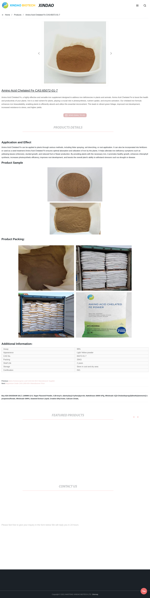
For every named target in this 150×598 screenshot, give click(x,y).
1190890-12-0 (27, 396)
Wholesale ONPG (23, 399)
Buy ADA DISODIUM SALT (12, 396)
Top (144, 591)
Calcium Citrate (72, 399)
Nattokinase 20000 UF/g (95, 396)
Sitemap (95, 594)
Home (7, 15)
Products (17, 15)
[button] (137, 5)
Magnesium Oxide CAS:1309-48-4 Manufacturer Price (25, 383)
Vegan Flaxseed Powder (43, 396)
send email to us (75, 115)
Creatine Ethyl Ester (57, 399)
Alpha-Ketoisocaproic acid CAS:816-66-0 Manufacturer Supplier (31, 381)
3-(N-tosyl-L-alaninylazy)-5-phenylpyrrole (69, 396)
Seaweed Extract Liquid (39, 399)
